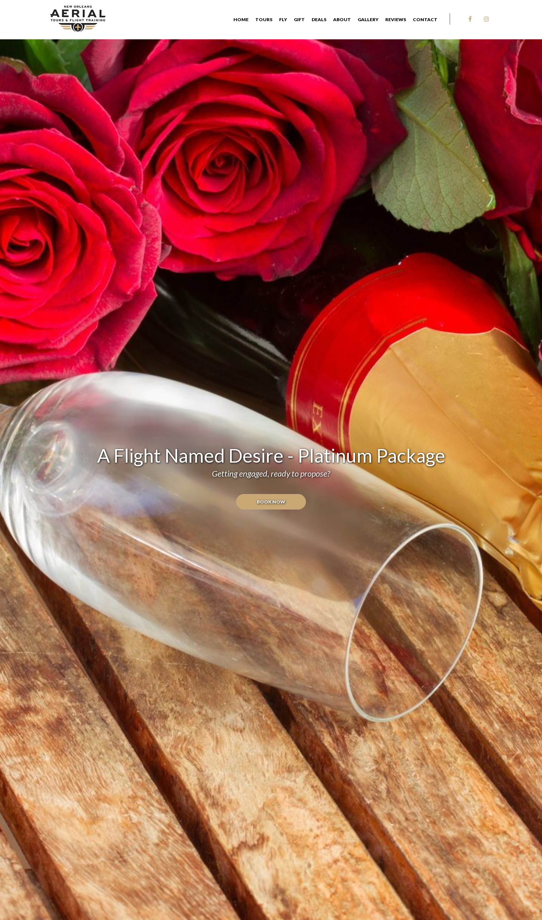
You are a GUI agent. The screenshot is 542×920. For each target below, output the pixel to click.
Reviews (395, 19)
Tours (263, 19)
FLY (283, 19)
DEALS (319, 19)
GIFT (299, 19)
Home (241, 19)
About (342, 19)
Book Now (271, 502)
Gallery (368, 19)
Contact (425, 19)
